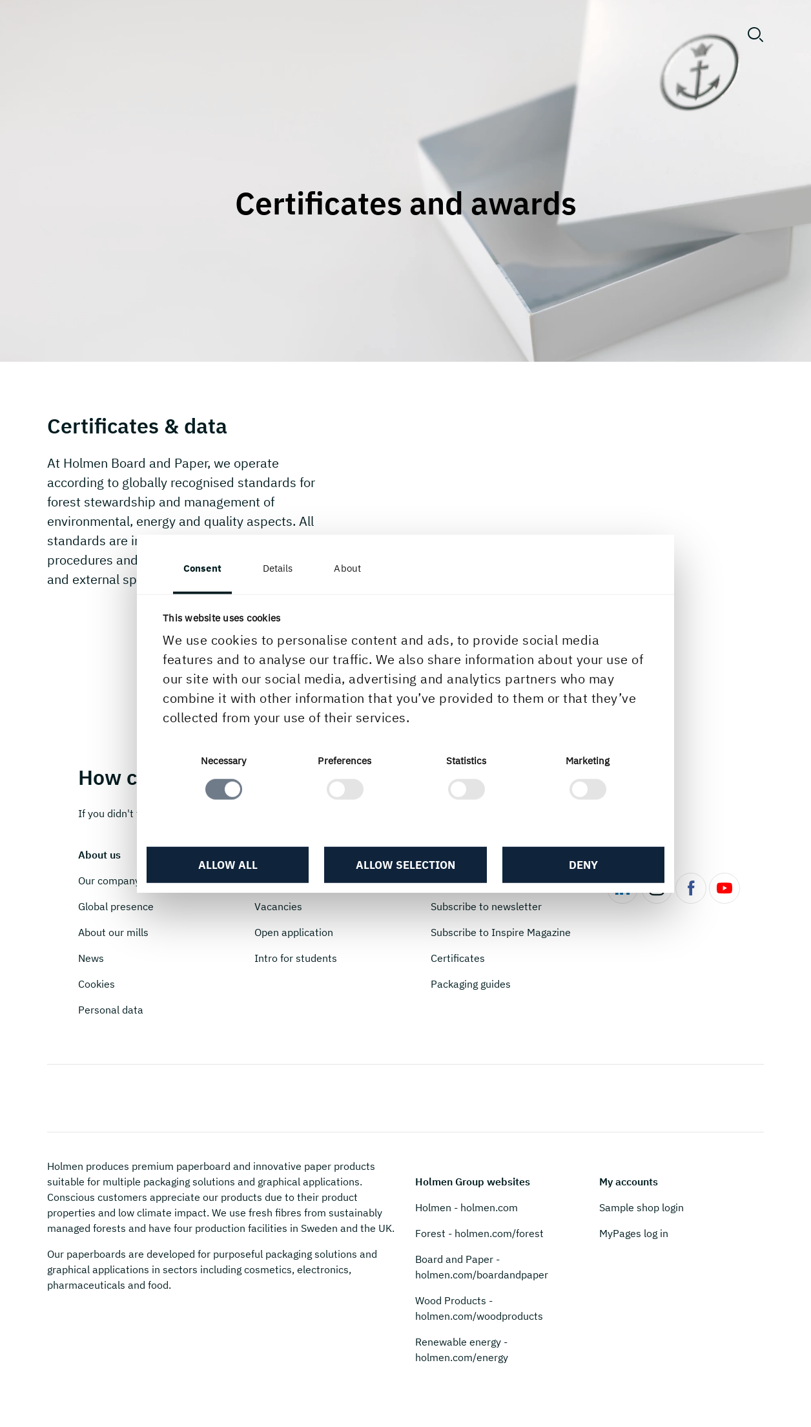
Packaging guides (471, 983)
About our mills (113, 932)
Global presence (116, 906)
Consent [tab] (202, 567)
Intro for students (295, 958)
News (91, 958)
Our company (109, 880)
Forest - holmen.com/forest (479, 1233)
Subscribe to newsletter (486, 906)
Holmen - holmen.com (466, 1207)
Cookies (96, 983)
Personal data (110, 1009)
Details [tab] (278, 567)
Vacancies (278, 906)
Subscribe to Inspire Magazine (501, 932)
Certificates (458, 958)
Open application (293, 932)
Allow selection (405, 865)
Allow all (228, 865)
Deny (583, 865)
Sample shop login (641, 1207)
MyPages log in (633, 1233)
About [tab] (347, 567)
